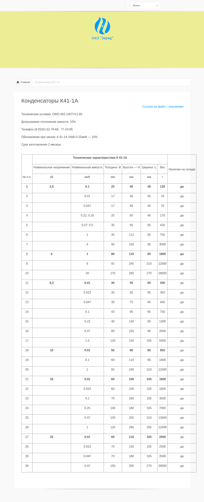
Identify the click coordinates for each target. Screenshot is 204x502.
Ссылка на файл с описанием (162, 106)
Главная (25, 82)
